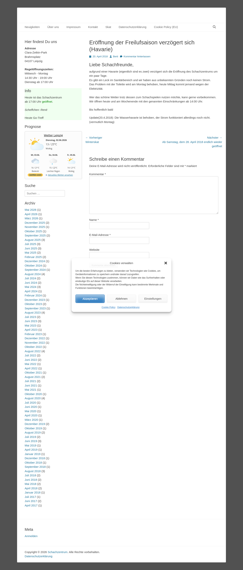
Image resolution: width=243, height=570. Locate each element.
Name (94, 219)
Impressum (73, 27)
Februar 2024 (33, 295)
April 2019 (31, 449)
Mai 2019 (30, 445)
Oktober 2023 (33, 304)
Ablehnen (121, 298)
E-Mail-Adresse (100, 234)
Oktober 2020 (33, 394)
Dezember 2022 (35, 338)
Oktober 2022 (33, 346)
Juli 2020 (30, 402)
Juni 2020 (31, 406)
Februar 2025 (33, 257)
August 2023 (33, 312)
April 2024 (31, 291)
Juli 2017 (30, 496)
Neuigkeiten (32, 27)
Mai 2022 (30, 364)
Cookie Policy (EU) (166, 27)
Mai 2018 (30, 483)
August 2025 (33, 239)
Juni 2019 (31, 441)
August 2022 (33, 351)
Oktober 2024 (33, 265)
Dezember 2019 (35, 424)
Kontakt (93, 27)
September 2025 (35, 235)
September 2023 (35, 308)
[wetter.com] (35, 175)
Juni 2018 (31, 479)
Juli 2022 (30, 355)
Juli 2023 (30, 317)
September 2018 (35, 466)
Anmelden (31, 536)
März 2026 (31, 218)
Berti (115, 56)
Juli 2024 (30, 278)
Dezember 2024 (35, 261)
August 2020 (33, 398)
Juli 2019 (30, 436)
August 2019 (33, 432)
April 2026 (31, 214)
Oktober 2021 (33, 372)
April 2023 (31, 329)
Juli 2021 (30, 381)
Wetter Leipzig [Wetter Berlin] (53, 135)
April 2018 (31, 488)
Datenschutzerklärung (128, 307)
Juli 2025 (30, 244)
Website (94, 249)
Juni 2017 (31, 501)
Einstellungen (152, 298)
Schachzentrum (57, 552)
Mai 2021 (30, 389)
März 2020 (31, 419)
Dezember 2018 (35, 458)
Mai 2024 (30, 286)
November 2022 (35, 342)
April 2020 (31, 415)
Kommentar (97, 174)
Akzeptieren (90, 298)
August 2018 (33, 471)
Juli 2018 (30, 475)
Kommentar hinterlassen (137, 56)
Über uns (53, 27)
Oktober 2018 (33, 462)
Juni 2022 (31, 359)
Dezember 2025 (35, 222)
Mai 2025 (30, 252)
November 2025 (35, 226)
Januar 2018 (32, 492)
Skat (108, 27)
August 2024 (33, 274)
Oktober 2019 (33, 428)
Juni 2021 (31, 385)
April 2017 (31, 505)
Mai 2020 (30, 411)
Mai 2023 (30, 325)
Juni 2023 (31, 321)
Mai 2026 (30, 209)
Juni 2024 (31, 282)
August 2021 (33, 376)
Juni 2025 (31, 248)
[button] (166, 263)
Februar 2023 (33, 334)
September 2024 (35, 269)
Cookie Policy (108, 307)
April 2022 (31, 368)
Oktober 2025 (33, 231)
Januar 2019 (32, 454)
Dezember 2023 (35, 299)
